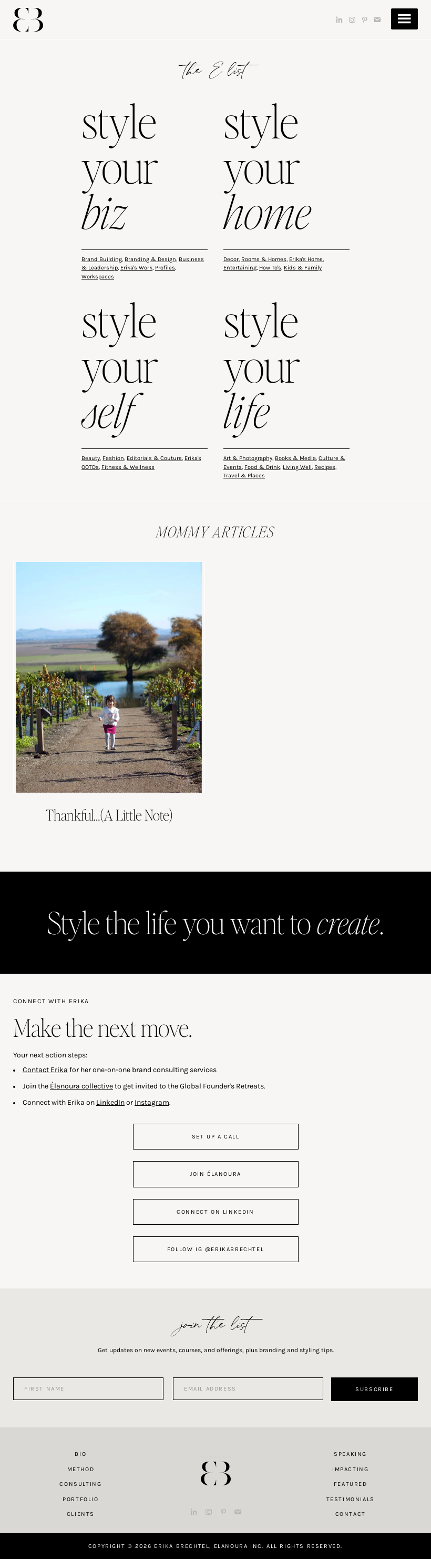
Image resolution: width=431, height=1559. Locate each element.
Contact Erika (45, 1069)
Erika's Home (306, 259)
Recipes (324, 467)
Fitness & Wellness (128, 467)
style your (119, 169)
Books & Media (295, 458)
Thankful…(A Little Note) (109, 814)
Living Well (297, 467)
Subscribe (374, 1389)
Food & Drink (262, 467)
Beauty (90, 458)
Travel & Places (244, 475)
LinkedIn (110, 1102)
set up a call (216, 1136)
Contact (350, 1514)
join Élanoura (215, 1174)
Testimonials (350, 1499)
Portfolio (80, 1499)
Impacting (350, 1469)
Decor (231, 259)
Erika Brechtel (28, 20)
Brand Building (101, 259)
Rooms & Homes (263, 259)
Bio (80, 1454)
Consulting (80, 1484)
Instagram (152, 1102)
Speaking (350, 1454)
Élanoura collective (81, 1086)
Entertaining (239, 267)
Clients (81, 1514)
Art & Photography (247, 458)
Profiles (165, 267)
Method (81, 1469)
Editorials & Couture (154, 458)
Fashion (113, 458)
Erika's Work (136, 267)
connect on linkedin (215, 1211)
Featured (350, 1484)
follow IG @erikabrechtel (215, 1249)
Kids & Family (303, 267)
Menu (404, 18)
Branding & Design (150, 259)
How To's (270, 267)
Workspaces (97, 276)
